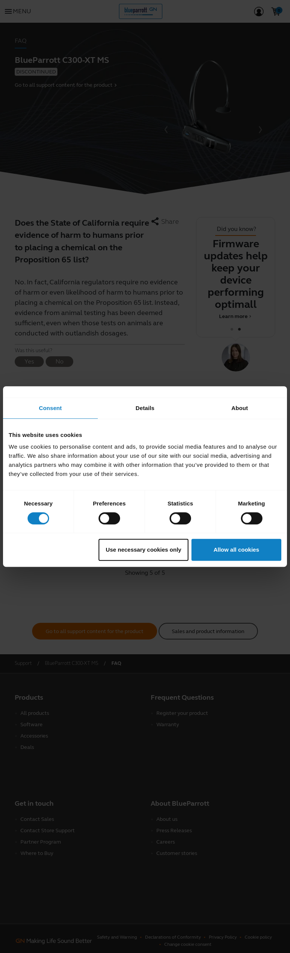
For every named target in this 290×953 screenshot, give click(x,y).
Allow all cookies (236, 549)
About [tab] (239, 408)
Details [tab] (145, 408)
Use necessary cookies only (143, 549)
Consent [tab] (50, 408)
